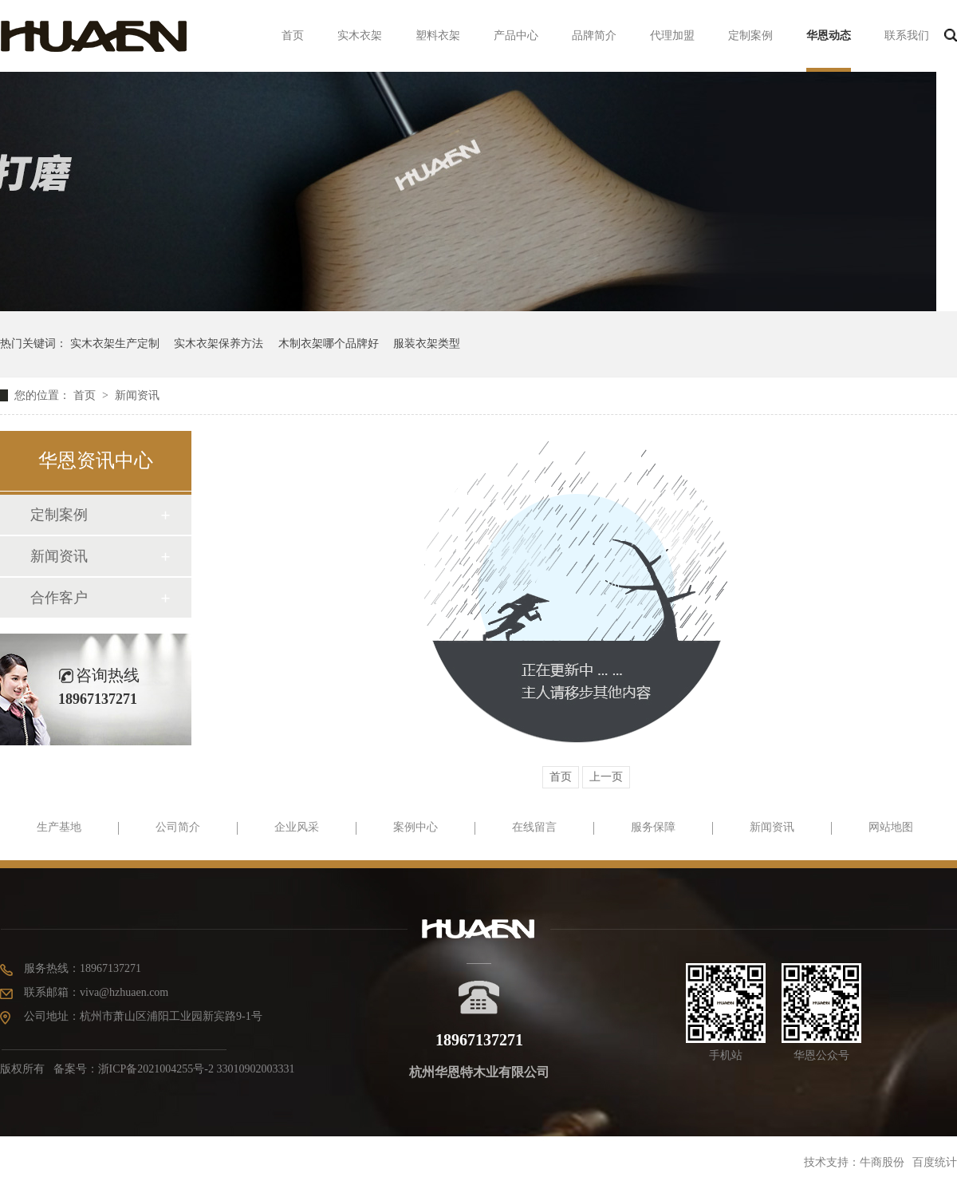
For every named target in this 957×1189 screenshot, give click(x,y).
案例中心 (415, 827)
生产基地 (59, 827)
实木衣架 (359, 35)
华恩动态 (828, 35)
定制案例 (750, 35)
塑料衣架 (437, 35)
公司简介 (178, 827)
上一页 (606, 777)
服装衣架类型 (426, 344)
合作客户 (59, 598)
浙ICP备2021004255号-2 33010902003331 (196, 1069)
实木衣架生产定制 (115, 344)
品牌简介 (594, 35)
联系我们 (906, 35)
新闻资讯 (137, 395)
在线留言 (534, 827)
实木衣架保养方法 (218, 344)
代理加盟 (672, 35)
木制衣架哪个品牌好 (328, 344)
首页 (293, 35)
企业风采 (296, 827)
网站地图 (890, 827)
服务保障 (653, 827)
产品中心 (516, 35)
